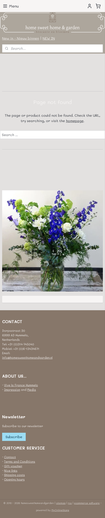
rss (70, 503)
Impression (12, 389)
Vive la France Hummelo (21, 385)
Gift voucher (13, 466)
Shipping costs (14, 475)
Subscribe (14, 436)
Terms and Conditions (19, 461)
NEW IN (49, 38)
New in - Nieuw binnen (20, 38)
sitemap (61, 503)
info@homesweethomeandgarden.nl (27, 357)
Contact (10, 457)
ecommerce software (87, 503)
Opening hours (14, 479)
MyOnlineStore (60, 510)
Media (31, 389)
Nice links (10, 470)
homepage (75, 120)
